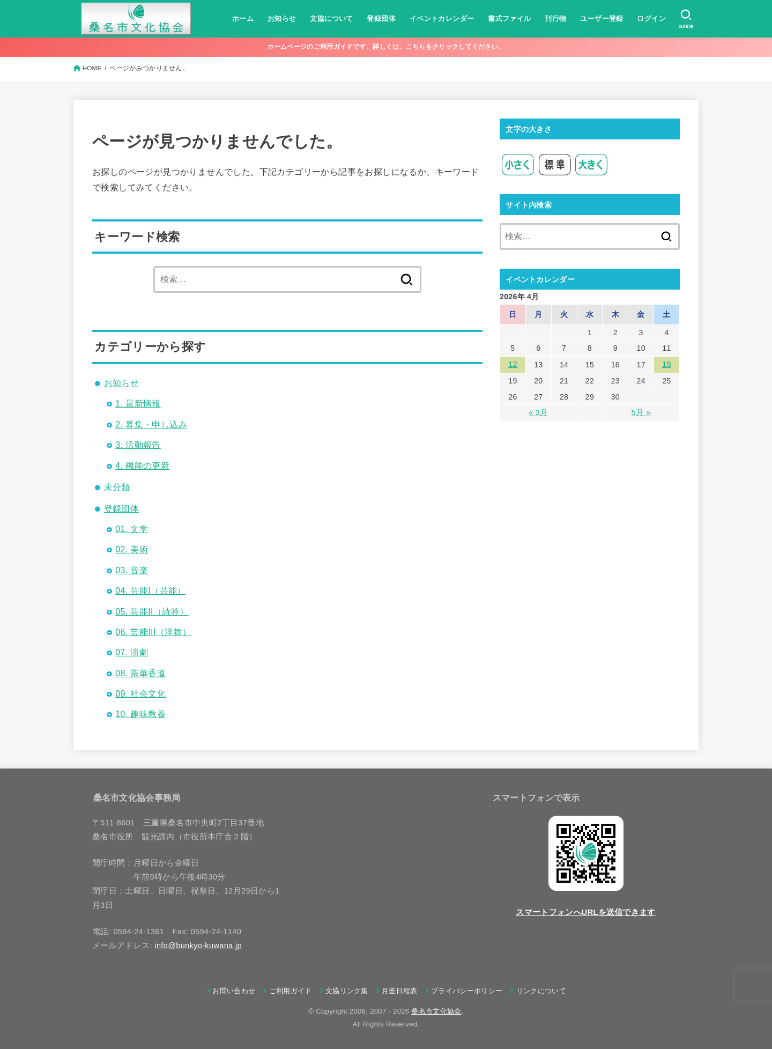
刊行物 (555, 18)
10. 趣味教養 (140, 714)
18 (666, 364)
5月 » (641, 412)
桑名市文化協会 (436, 1011)
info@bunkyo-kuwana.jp (198, 945)
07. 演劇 (131, 652)
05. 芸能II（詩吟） (151, 611)
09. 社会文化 (140, 693)
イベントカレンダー (441, 18)
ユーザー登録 (601, 18)
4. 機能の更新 (142, 465)
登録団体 (380, 18)
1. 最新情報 (138, 403)
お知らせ (281, 18)
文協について (330, 18)
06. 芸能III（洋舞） (153, 632)
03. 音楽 (131, 570)
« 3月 (538, 412)
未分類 (117, 487)
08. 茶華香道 (140, 673)
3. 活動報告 (138, 444)
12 (512, 364)
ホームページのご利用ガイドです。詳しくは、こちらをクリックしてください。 (386, 46)
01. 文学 (131, 529)
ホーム (242, 18)
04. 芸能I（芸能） (150, 590)
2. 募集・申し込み (151, 424)
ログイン (650, 18)
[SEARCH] (685, 19)
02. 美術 (131, 549)
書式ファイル (508, 18)
